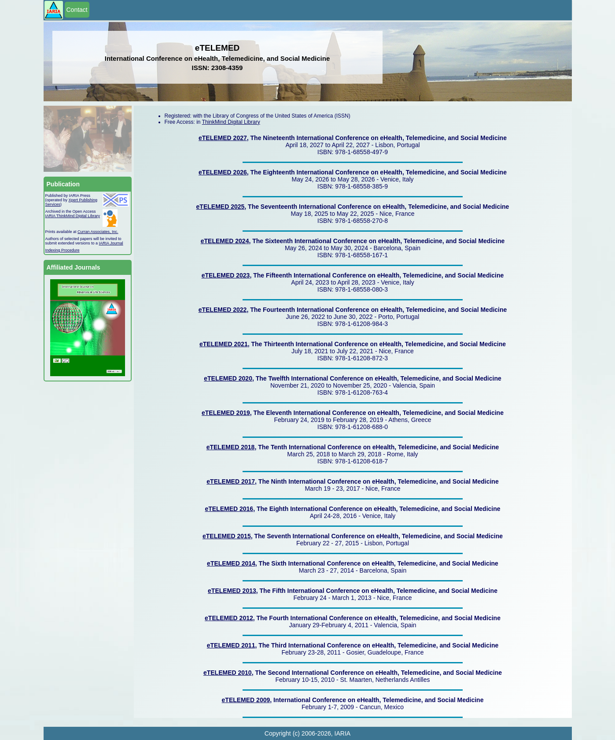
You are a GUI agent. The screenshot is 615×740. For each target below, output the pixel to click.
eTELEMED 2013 (232, 590)
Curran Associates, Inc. (97, 231)
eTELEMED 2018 (230, 447)
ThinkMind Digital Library (231, 122)
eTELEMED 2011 (231, 645)
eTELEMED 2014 (231, 563)
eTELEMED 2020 (228, 378)
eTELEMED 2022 (223, 309)
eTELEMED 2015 (227, 536)
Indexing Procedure (62, 250)
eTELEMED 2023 (226, 275)
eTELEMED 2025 (220, 206)
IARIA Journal (111, 243)
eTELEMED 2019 (226, 412)
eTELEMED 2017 (230, 481)
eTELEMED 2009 (246, 699)
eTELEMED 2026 (223, 172)
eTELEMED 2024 (225, 240)
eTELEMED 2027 (223, 137)
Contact (77, 9)
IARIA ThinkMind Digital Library (72, 216)
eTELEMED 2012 (229, 618)
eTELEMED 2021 (223, 344)
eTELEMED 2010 (227, 672)
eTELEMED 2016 (229, 508)
